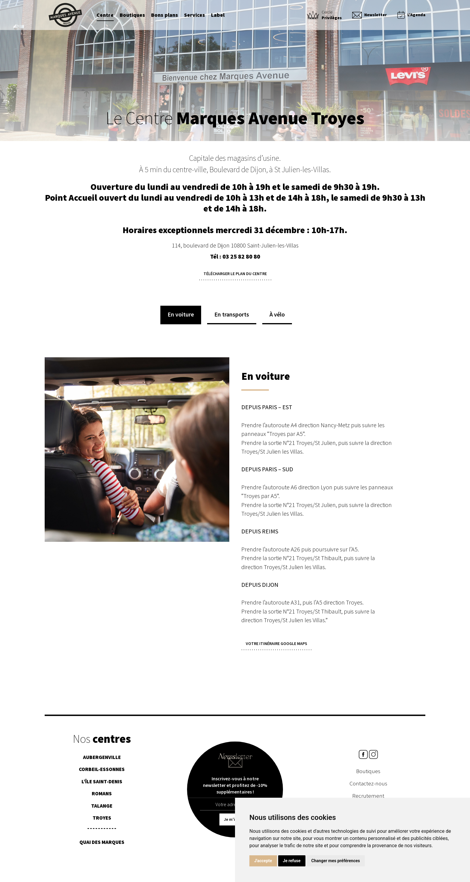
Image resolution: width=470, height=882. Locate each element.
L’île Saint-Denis (102, 783)
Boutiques (132, 15)
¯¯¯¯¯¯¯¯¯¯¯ (102, 832)
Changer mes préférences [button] (335, 860)
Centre (105, 15)
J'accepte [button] (263, 860)
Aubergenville (102, 759)
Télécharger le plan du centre (235, 273)
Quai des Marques (101, 844)
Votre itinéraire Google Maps (276, 643)
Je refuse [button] (292, 860)
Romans (102, 796)
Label (218, 15)
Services (194, 15)
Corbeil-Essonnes (102, 771)
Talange (101, 808)
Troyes (102, 820)
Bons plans (164, 15)
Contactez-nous (368, 785)
